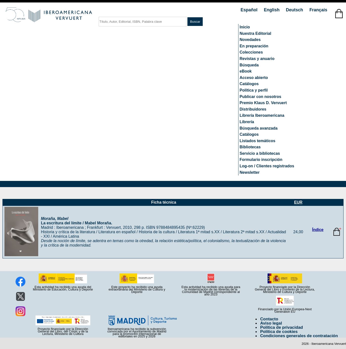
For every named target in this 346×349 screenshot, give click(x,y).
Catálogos (249, 84)
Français (318, 9)
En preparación (254, 46)
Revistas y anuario (257, 59)
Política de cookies (279, 331)
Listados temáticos (257, 141)
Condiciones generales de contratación (299, 335)
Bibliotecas (250, 147)
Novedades (250, 40)
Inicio (245, 27)
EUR (298, 202)
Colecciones (251, 52)
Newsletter (250, 172)
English (272, 9)
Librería (247, 122)
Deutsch (295, 9)
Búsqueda (249, 65)
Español (250, 9)
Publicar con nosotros (260, 97)
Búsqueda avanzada (259, 128)
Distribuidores (253, 109)
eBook (246, 71)
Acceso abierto (254, 78)
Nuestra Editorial (255, 33)
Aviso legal (271, 323)
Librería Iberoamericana (262, 115)
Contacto (269, 319)
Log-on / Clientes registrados (267, 166)
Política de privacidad (281, 327)
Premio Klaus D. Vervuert (263, 103)
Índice (318, 230)
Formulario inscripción (261, 159)
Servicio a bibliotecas (260, 153)
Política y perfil (254, 90)
